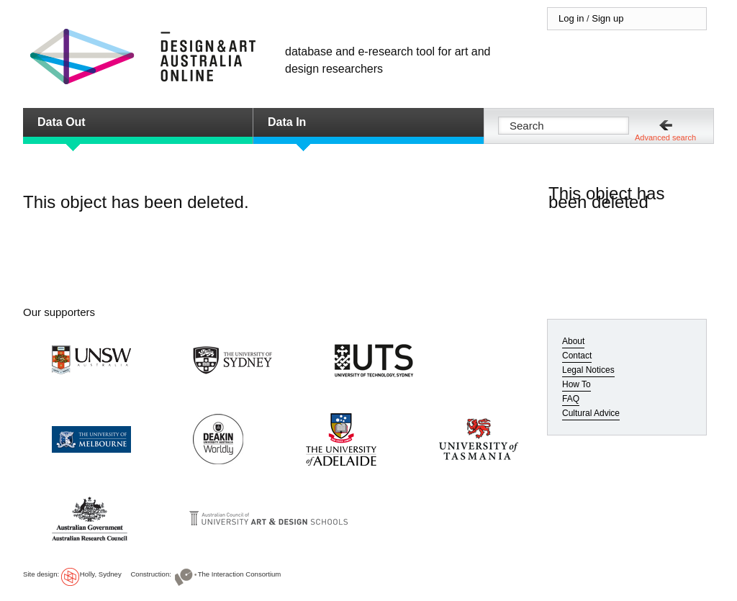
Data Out (61, 122)
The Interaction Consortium (239, 574)
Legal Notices (588, 370)
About (573, 341)
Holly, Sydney (101, 574)
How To (576, 384)
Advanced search (665, 137)
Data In (287, 122)
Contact (577, 356)
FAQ (570, 399)
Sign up (607, 18)
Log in (571, 18)
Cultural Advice (591, 413)
